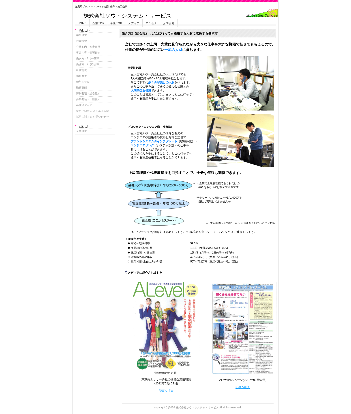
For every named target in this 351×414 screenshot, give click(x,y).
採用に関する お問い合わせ (92, 116)
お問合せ (169, 23)
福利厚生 (81, 76)
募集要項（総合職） (88, 93)
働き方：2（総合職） (89, 64)
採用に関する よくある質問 (92, 111)
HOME (82, 23)
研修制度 (81, 70)
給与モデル (83, 81)
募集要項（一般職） (88, 99)
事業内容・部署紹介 (88, 52)
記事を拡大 (166, 390)
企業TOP (98, 23)
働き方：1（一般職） (89, 58)
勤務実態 (81, 87)
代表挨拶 (81, 41)
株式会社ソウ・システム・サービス (197, 407)
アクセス (151, 23)
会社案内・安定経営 (88, 46)
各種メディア (84, 105)
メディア (134, 23)
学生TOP (116, 23)
